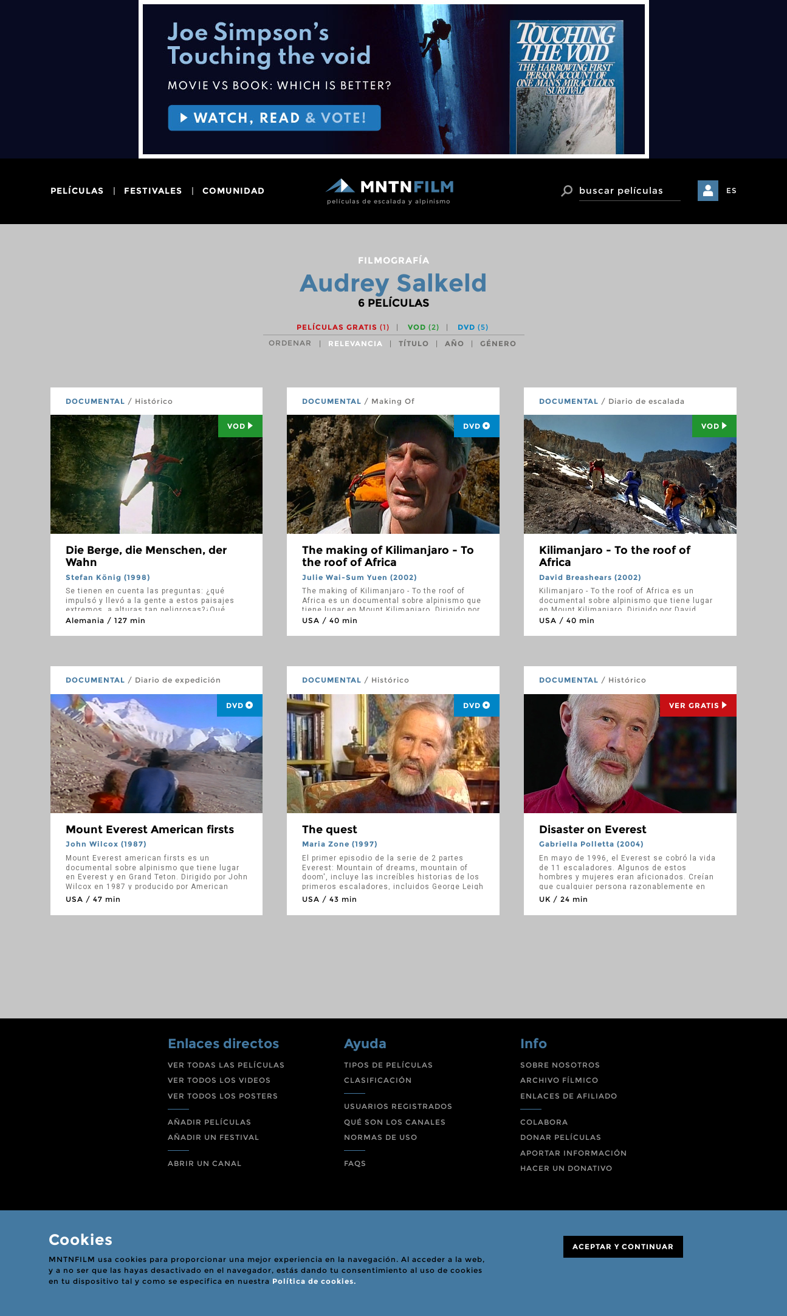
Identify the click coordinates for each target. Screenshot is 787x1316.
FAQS (355, 1163)
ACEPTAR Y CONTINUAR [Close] (623, 1246)
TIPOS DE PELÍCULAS (388, 1064)
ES (731, 190)
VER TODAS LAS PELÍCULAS (226, 1064)
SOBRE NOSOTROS (560, 1064)
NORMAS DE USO (381, 1137)
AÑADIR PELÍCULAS (210, 1122)
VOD (423, 327)
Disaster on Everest (593, 829)
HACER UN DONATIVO (566, 1168)
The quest (329, 829)
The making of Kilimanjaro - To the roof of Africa (388, 556)
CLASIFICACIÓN (378, 1080)
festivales (153, 190)
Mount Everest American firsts (150, 829)
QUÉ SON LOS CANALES (395, 1122)
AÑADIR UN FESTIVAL (213, 1137)
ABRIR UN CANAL (205, 1163)
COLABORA (544, 1122)
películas (77, 190)
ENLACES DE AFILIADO (568, 1095)
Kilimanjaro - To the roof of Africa (614, 556)
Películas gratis (343, 327)
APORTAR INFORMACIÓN (573, 1152)
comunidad (233, 190)
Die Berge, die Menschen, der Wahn (146, 556)
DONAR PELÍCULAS (561, 1137)
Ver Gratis (698, 705)
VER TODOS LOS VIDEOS (219, 1080)
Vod (240, 426)
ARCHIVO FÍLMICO (559, 1080)
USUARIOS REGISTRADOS (398, 1106)
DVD (473, 327)
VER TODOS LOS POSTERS (223, 1095)
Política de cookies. (314, 1281)
